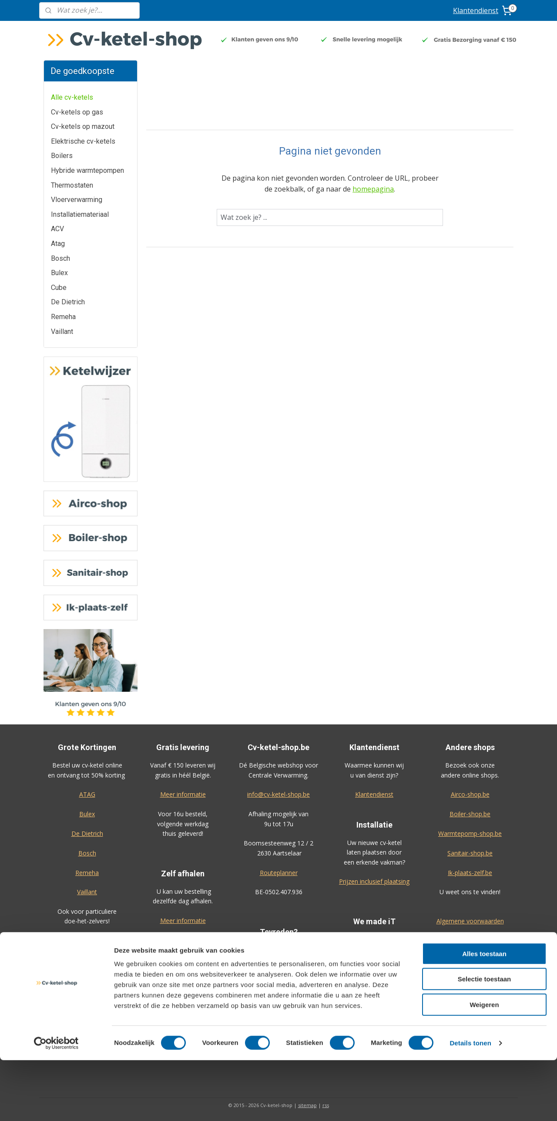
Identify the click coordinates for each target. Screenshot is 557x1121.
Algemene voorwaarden (470, 921)
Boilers (62, 155)
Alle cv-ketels (72, 97)
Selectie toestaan (484, 1040)
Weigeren (484, 1065)
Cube (59, 287)
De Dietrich (68, 302)
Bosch (60, 258)
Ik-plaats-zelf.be (470, 873)
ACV (57, 229)
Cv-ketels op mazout (82, 126)
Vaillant (62, 331)
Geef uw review (278, 979)
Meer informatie (183, 794)
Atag (58, 243)
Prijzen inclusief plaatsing (374, 881)
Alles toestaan (484, 1014)
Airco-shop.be (470, 794)
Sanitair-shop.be (470, 853)
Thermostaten (72, 185)
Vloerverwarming (76, 199)
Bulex (59, 273)
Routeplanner (279, 873)
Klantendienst (475, 10)
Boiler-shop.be (470, 814)
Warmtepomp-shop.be (470, 833)
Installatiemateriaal (80, 214)
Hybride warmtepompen (87, 170)
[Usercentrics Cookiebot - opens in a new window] (56, 1104)
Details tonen (470, 1104)
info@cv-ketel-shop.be (278, 794)
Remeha (63, 317)
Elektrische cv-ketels (83, 141)
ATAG (87, 794)
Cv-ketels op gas (77, 112)
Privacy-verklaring (470, 940)
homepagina (373, 189)
